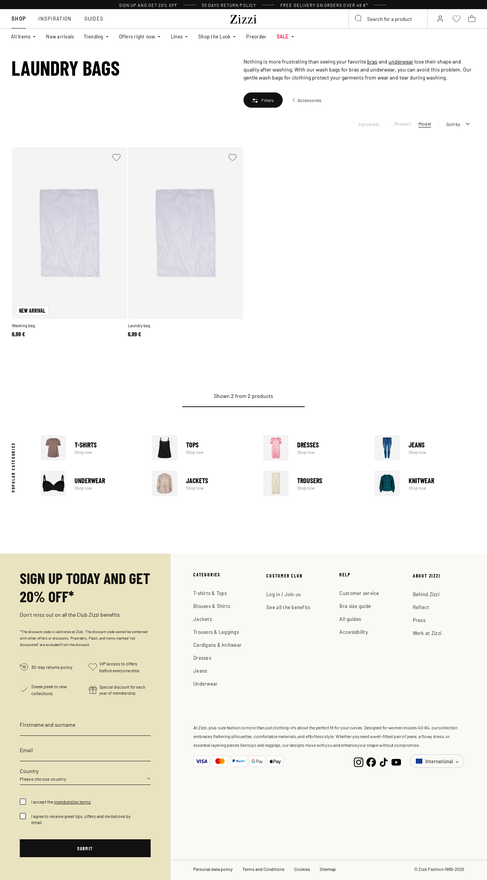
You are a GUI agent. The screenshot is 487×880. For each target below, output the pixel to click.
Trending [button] (93, 36)
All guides (350, 619)
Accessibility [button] (353, 632)
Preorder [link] (256, 36)
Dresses (313, 448)
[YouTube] (396, 761)
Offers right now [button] (137, 36)
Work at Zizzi (427, 633)
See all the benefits (288, 607)
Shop (18, 18)
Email (26, 750)
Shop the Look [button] (214, 36)
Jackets (202, 483)
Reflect (421, 607)
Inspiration (55, 18)
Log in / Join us (283, 594)
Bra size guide (355, 606)
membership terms (72, 802)
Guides (94, 18)
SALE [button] (283, 36)
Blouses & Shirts (211, 606)
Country (29, 770)
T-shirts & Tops (210, 593)
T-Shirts (91, 448)
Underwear (91, 483)
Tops (202, 448)
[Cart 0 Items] (471, 18)
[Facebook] (371, 761)
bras (372, 61)
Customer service (359, 593)
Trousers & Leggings (216, 632)
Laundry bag (139, 325)
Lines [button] (177, 36)
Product (403, 124)
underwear (400, 61)
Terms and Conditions (263, 869)
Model (425, 124)
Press (419, 620)
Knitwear (425, 483)
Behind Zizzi (426, 594)
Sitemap (328, 869)
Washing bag (23, 325)
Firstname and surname (47, 724)
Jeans (425, 448)
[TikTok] (383, 761)
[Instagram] (358, 761)
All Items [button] (20, 36)
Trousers (313, 483)
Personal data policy (213, 869)
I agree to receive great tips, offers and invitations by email (81, 819)
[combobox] (388, 18)
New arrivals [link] (60, 36)
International (435, 761)
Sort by (453, 124)
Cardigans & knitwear (217, 644)
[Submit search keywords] (359, 18)
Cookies (302, 869)
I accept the (61, 802)
